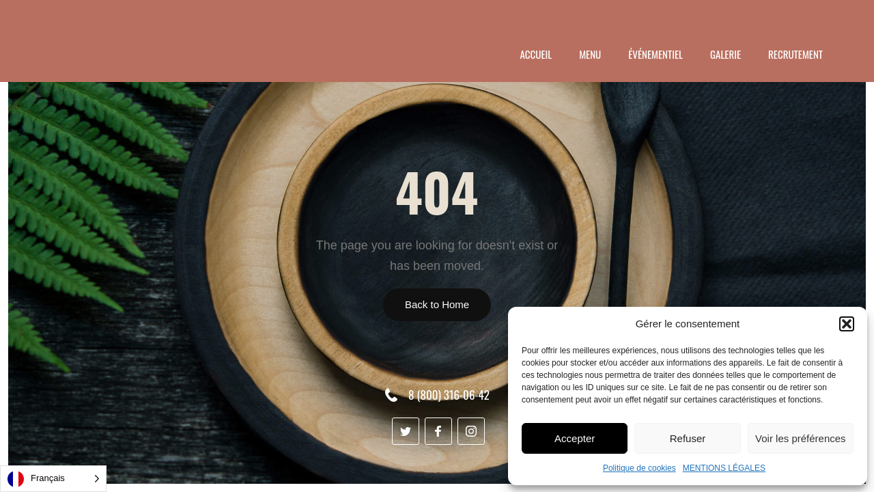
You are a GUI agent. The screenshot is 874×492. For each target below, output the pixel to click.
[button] (847, 324)
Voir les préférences (800, 438)
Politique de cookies (639, 468)
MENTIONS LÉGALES (724, 468)
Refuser (688, 438)
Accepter (574, 438)
